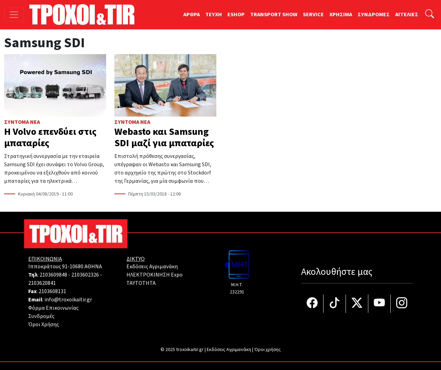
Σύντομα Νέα (22, 122)
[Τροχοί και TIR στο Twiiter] (357, 303)
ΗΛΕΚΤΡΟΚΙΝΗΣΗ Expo (154, 275)
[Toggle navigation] (14, 15)
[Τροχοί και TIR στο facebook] (312, 303)
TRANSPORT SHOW (273, 14)
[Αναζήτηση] (429, 15)
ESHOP (236, 14)
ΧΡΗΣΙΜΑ (340, 14)
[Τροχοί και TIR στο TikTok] (335, 303)
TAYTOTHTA (141, 283)
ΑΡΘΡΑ (191, 14)
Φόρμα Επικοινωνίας (53, 308)
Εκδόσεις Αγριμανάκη (152, 266)
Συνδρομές (41, 316)
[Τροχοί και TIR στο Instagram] (402, 303)
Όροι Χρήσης (43, 324)
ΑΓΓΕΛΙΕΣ (406, 14)
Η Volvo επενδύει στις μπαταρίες (50, 137)
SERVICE (313, 14)
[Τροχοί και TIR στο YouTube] (379, 303)
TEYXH (213, 14)
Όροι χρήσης (267, 349)
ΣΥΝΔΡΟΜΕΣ (374, 14)
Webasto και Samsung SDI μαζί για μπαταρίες (164, 137)
